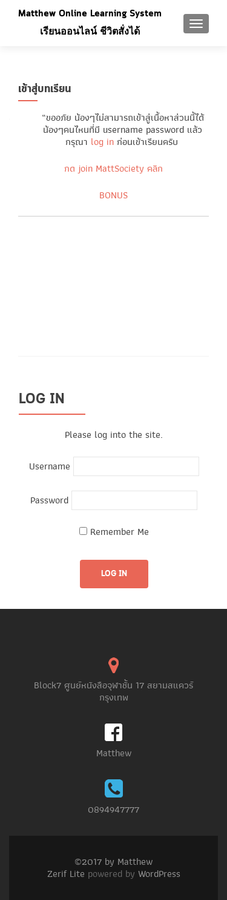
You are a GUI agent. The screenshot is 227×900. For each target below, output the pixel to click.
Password (49, 500)
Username (49, 466)
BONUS (113, 195)
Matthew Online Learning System (90, 14)
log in (102, 142)
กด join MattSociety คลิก (113, 168)
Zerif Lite (67, 874)
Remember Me (114, 532)
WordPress (159, 874)
